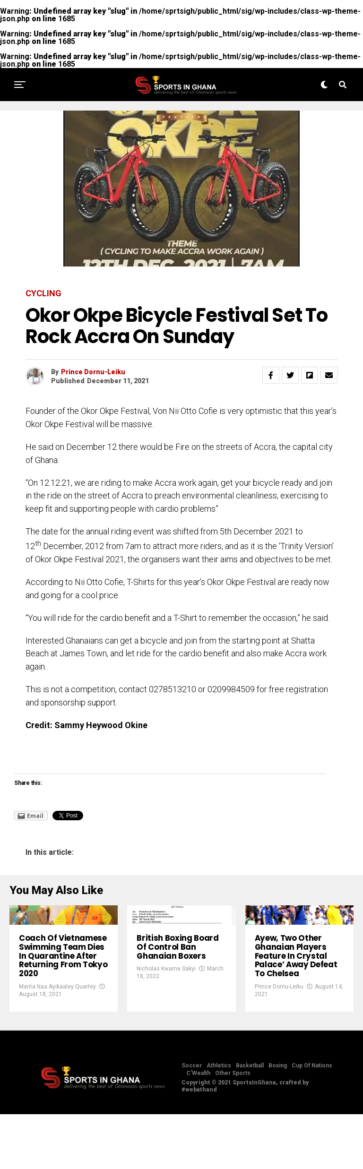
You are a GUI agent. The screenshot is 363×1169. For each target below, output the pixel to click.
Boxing (277, 1120)
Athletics (219, 1120)
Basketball (250, 1120)
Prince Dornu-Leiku (93, 372)
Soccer (192, 1120)
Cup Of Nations (312, 1120)
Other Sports (233, 1128)
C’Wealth (198, 1128)
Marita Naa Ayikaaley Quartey (57, 1041)
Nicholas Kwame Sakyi (166, 1012)
